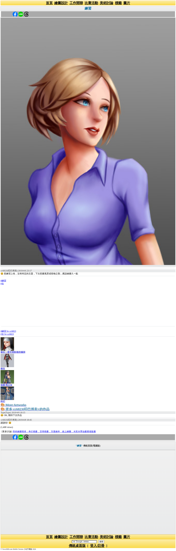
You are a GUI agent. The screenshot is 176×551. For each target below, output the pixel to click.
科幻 (3, 401)
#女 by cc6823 (7, 334)
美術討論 (106, 3)
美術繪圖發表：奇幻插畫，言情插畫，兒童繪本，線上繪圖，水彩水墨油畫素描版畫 (54, 431)
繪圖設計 (61, 3)
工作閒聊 (76, 3)
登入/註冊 (97, 545)
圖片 (126, 3)
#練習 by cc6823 (8, 331)
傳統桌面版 (77, 545)
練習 (88, 8)
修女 (3, 368)
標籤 (118, 3)
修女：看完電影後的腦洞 (13, 352)
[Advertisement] (88, 305)
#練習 (3, 280)
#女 (2, 283)
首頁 (49, 3)
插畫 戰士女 (6, 385)
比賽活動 (91, 3)
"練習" (79, 445)
